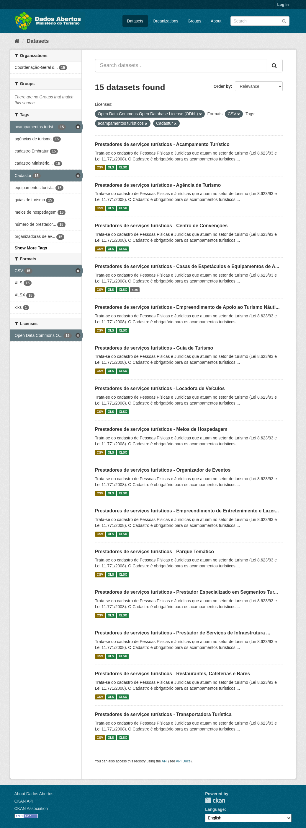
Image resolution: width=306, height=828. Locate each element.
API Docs (183, 761)
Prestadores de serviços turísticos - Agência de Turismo (158, 185)
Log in (283, 4)
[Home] (16, 41)
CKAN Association (31, 808)
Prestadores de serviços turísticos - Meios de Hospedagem (161, 429)
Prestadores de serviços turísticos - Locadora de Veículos (160, 388)
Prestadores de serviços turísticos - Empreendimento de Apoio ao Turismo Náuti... (187, 307)
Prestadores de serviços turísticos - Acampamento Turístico (162, 144)
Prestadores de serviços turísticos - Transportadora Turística (163, 714)
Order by (222, 86)
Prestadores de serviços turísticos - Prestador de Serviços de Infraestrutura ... (182, 632)
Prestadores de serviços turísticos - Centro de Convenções (161, 225)
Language (215, 809)
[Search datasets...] (181, 65)
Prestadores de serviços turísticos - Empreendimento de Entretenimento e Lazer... (187, 510)
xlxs (135, 289)
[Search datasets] (259, 21)
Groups (194, 21)
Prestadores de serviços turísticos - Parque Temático (154, 551)
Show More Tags (31, 248)
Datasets (135, 21)
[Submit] (284, 20)
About (216, 21)
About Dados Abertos (33, 793)
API (164, 761)
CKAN (215, 800)
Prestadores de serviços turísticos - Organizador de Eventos (163, 470)
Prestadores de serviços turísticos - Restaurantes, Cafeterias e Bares (172, 673)
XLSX (123, 167)
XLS (111, 167)
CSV (100, 167)
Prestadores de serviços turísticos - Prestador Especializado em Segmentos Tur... (186, 592)
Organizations (165, 21)
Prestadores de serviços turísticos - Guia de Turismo (154, 347)
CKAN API (24, 801)
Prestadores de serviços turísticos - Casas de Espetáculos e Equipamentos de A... (187, 266)
